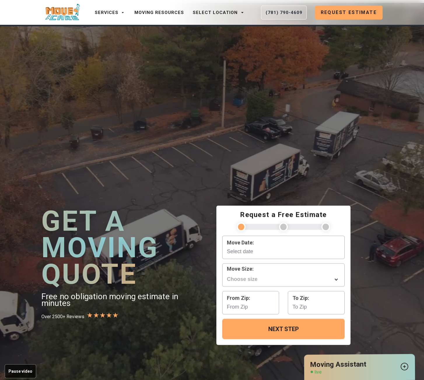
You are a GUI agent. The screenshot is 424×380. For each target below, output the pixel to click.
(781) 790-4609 (284, 12)
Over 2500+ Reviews (62, 316)
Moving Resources (159, 12)
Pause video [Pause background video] (20, 371)
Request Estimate (349, 12)
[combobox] (283, 279)
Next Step (283, 328)
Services (110, 12)
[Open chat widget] (404, 367)
